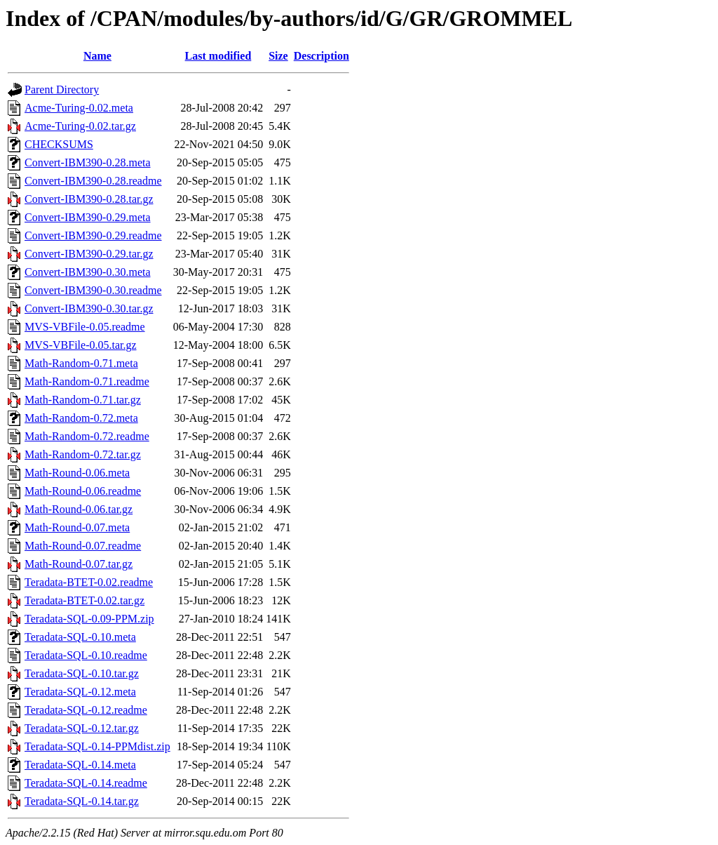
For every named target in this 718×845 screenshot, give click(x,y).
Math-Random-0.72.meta (81, 418)
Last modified (218, 56)
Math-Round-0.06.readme (83, 491)
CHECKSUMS (59, 144)
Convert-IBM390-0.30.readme (93, 290)
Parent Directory (62, 89)
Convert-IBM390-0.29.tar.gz (89, 254)
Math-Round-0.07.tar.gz (79, 564)
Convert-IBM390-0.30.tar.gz (89, 308)
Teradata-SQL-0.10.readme (86, 655)
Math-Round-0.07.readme (83, 546)
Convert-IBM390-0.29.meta (88, 217)
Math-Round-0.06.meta (77, 473)
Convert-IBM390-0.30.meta (88, 272)
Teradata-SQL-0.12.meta (80, 692)
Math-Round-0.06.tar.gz (79, 509)
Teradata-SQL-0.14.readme (86, 783)
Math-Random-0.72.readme (87, 436)
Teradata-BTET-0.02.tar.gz (84, 600)
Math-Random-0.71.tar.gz (83, 400)
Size (278, 56)
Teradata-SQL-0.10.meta (80, 637)
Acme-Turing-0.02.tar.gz (80, 126)
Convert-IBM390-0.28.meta (88, 162)
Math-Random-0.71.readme (87, 381)
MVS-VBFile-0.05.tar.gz (81, 345)
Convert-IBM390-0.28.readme (93, 181)
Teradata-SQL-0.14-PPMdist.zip (97, 746)
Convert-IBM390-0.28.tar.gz (89, 199)
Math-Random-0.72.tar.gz (83, 454)
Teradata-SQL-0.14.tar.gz (82, 801)
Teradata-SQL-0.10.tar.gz (82, 673)
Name (97, 56)
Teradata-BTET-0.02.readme (89, 582)
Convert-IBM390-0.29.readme (93, 235)
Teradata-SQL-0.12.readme (86, 710)
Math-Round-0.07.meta (77, 527)
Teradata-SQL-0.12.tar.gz (82, 728)
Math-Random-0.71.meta (81, 363)
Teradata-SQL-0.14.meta (80, 765)
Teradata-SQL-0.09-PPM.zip (89, 619)
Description (321, 56)
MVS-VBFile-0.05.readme (85, 327)
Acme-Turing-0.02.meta (79, 108)
